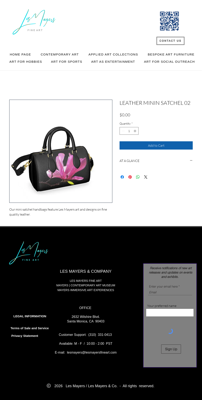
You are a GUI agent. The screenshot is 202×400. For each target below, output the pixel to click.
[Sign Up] (171, 349)
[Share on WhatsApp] (137, 177)
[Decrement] (122, 131)
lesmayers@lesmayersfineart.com (92, 352)
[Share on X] (145, 177)
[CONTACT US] (170, 41)
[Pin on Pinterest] (130, 177)
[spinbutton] (129, 131)
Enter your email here (163, 286)
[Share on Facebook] (122, 177)
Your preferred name (161, 305)
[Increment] (135, 131)
